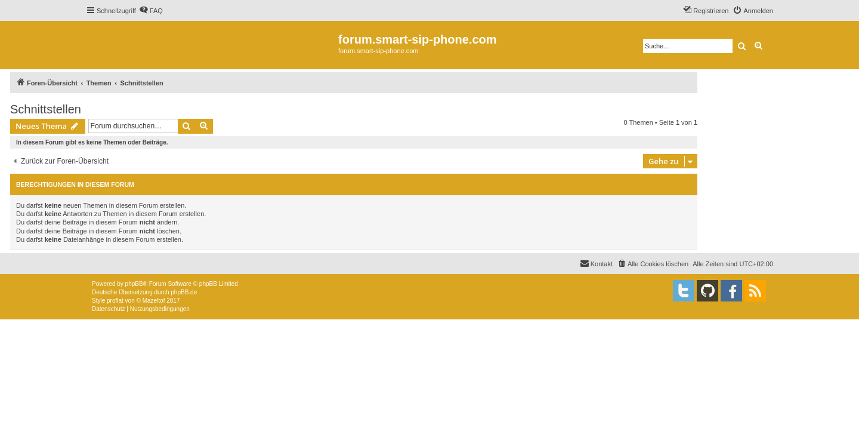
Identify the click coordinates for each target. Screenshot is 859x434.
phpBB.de (184, 292)
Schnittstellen (45, 109)
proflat (115, 300)
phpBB (134, 284)
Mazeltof (154, 300)
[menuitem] (151, 11)
